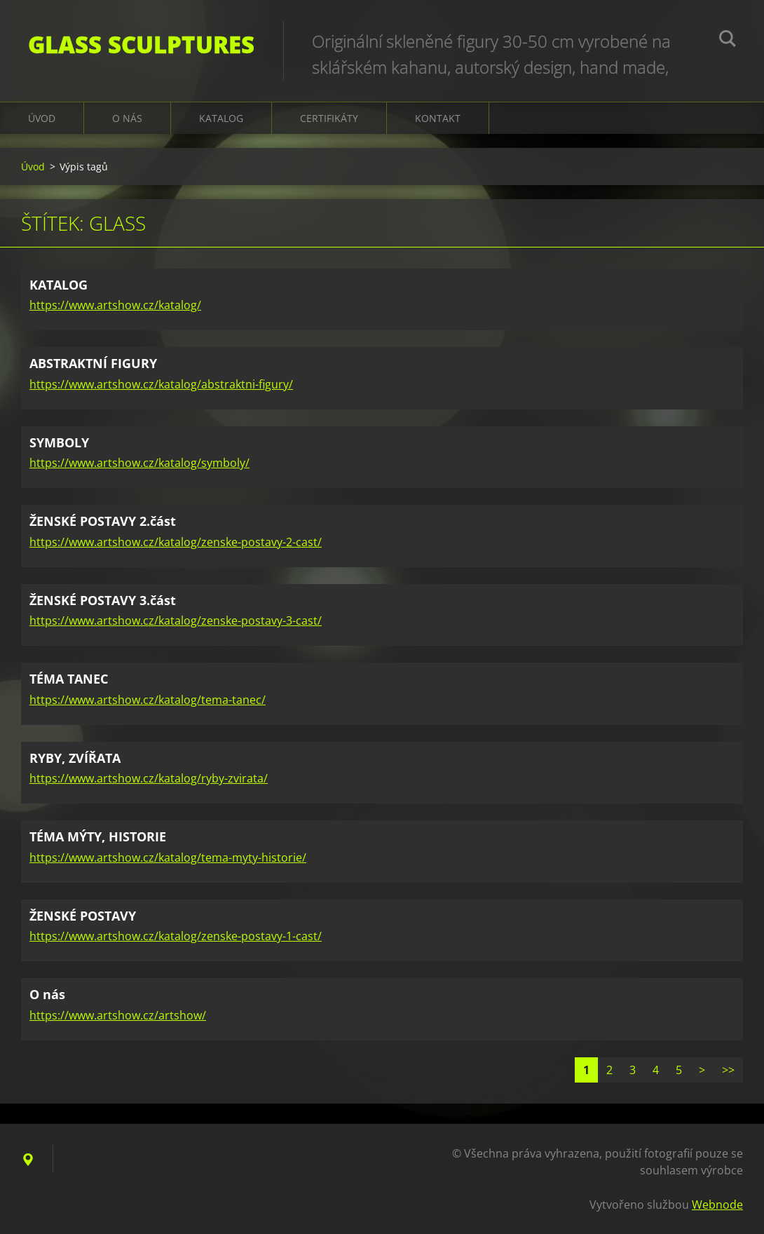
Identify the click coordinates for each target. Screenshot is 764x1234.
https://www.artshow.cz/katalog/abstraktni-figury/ (161, 384)
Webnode (717, 1204)
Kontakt (438, 118)
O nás (127, 118)
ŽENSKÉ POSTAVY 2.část (102, 521)
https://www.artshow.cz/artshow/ (117, 1015)
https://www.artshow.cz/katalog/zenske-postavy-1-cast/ (175, 936)
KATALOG (221, 118)
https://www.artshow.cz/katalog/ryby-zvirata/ (148, 778)
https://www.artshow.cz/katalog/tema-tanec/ (147, 699)
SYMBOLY (59, 442)
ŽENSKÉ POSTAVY (82, 915)
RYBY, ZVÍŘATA (75, 758)
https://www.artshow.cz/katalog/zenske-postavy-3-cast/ (175, 620)
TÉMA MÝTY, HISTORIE (97, 836)
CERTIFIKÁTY (329, 118)
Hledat (727, 40)
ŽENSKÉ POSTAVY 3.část (102, 600)
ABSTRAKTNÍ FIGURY (93, 363)
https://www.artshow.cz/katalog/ (115, 305)
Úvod (41, 118)
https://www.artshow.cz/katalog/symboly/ (139, 462)
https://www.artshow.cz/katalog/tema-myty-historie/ (167, 857)
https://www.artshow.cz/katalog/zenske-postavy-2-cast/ (175, 542)
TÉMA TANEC (68, 678)
